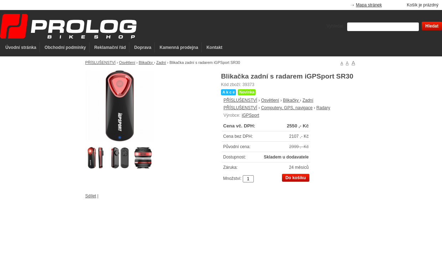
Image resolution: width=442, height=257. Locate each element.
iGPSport (250, 115)
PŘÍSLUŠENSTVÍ (100, 62)
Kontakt (214, 47)
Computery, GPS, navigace (287, 107)
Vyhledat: (335, 26)
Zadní (161, 62)
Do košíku (296, 177)
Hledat (431, 26)
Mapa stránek (369, 4)
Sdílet (90, 195)
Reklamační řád (110, 47)
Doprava (142, 47)
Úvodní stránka (20, 47)
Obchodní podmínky (65, 47)
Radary (323, 107)
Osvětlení (127, 62)
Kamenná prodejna (179, 47)
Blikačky (146, 62)
